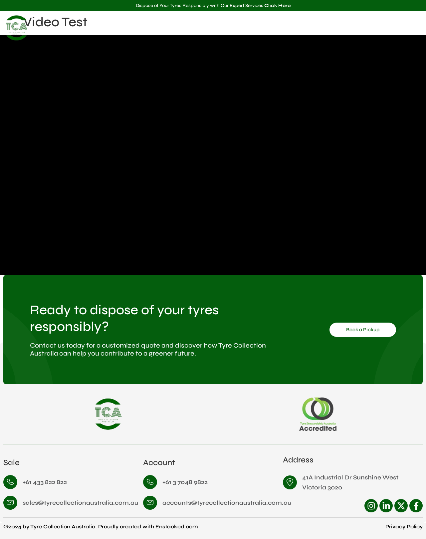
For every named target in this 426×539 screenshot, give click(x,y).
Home (292, 28)
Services (361, 28)
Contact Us (402, 28)
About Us (323, 28)
